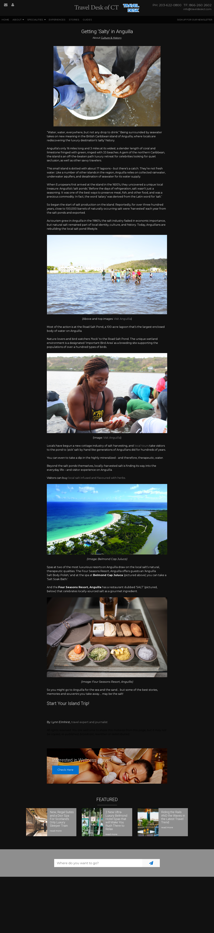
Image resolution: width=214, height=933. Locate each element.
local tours (141, 445)
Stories (74, 19)
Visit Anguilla (122, 318)
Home (5, 19)
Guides (87, 19)
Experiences (57, 19)
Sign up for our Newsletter (194, 19)
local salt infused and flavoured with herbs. (97, 477)
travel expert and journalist (89, 722)
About (17, 19)
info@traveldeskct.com (197, 9)
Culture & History (111, 37)
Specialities (35, 19)
